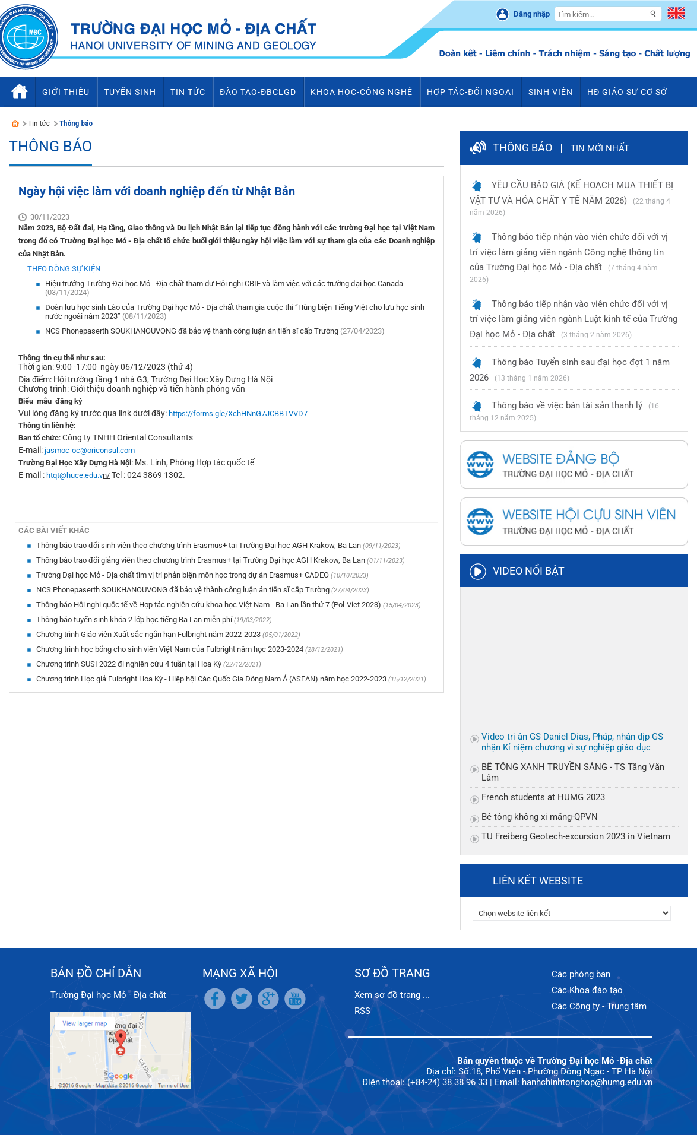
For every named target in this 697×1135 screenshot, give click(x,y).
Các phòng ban (581, 974)
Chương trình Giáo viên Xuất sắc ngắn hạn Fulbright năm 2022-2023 (149, 634)
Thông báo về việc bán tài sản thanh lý (567, 405)
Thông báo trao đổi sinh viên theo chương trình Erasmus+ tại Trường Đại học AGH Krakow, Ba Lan (199, 545)
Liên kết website (538, 880)
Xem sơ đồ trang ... (392, 995)
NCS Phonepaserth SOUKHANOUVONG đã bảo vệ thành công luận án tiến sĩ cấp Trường (192, 330)
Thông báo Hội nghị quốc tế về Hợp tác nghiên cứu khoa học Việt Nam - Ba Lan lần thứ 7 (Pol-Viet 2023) (209, 604)
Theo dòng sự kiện (63, 268)
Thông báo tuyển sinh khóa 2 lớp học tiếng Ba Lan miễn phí (135, 619)
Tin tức (39, 123)
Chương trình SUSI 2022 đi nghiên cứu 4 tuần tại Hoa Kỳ (129, 664)
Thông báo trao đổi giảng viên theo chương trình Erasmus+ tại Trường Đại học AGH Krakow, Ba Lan (201, 560)
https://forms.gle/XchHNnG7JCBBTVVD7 (238, 413)
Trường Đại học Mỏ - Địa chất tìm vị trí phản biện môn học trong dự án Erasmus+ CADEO (183, 574)
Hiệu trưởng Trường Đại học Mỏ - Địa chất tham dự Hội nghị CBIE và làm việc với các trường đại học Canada (224, 283)
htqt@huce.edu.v (74, 475)
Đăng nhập (532, 13)
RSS (362, 1011)
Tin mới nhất (600, 148)
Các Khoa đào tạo (587, 990)
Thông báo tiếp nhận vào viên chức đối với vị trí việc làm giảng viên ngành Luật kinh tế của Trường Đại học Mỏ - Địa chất (573, 319)
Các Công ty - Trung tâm (599, 1006)
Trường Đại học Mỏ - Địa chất (108, 995)
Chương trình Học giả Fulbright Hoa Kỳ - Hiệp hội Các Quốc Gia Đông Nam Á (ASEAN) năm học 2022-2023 (212, 678)
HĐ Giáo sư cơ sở (627, 92)
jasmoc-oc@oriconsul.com (90, 450)
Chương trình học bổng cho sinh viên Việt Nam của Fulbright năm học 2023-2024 (170, 649)
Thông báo (76, 123)
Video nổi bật (529, 571)
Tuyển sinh (130, 92)
